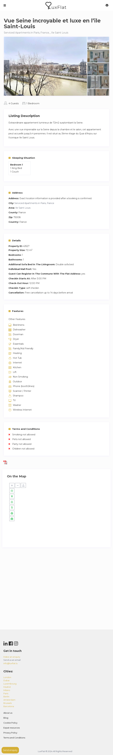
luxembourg (9, 683)
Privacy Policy (10, 732)
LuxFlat (57, 7)
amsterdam (9, 700)
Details (15, 240)
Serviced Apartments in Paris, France (34, 203)
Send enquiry (10, 750)
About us (7, 713)
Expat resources (11, 727)
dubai (6, 680)
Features (16, 311)
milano (6, 690)
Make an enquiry (11, 657)
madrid (7, 687)
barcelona (8, 706)
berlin (6, 696)
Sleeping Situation (22, 157)
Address (16, 192)
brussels (7, 703)
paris (5, 693)
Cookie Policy (10, 722)
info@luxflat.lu (10, 663)
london (7, 677)
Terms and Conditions (24, 428)
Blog (5, 718)
